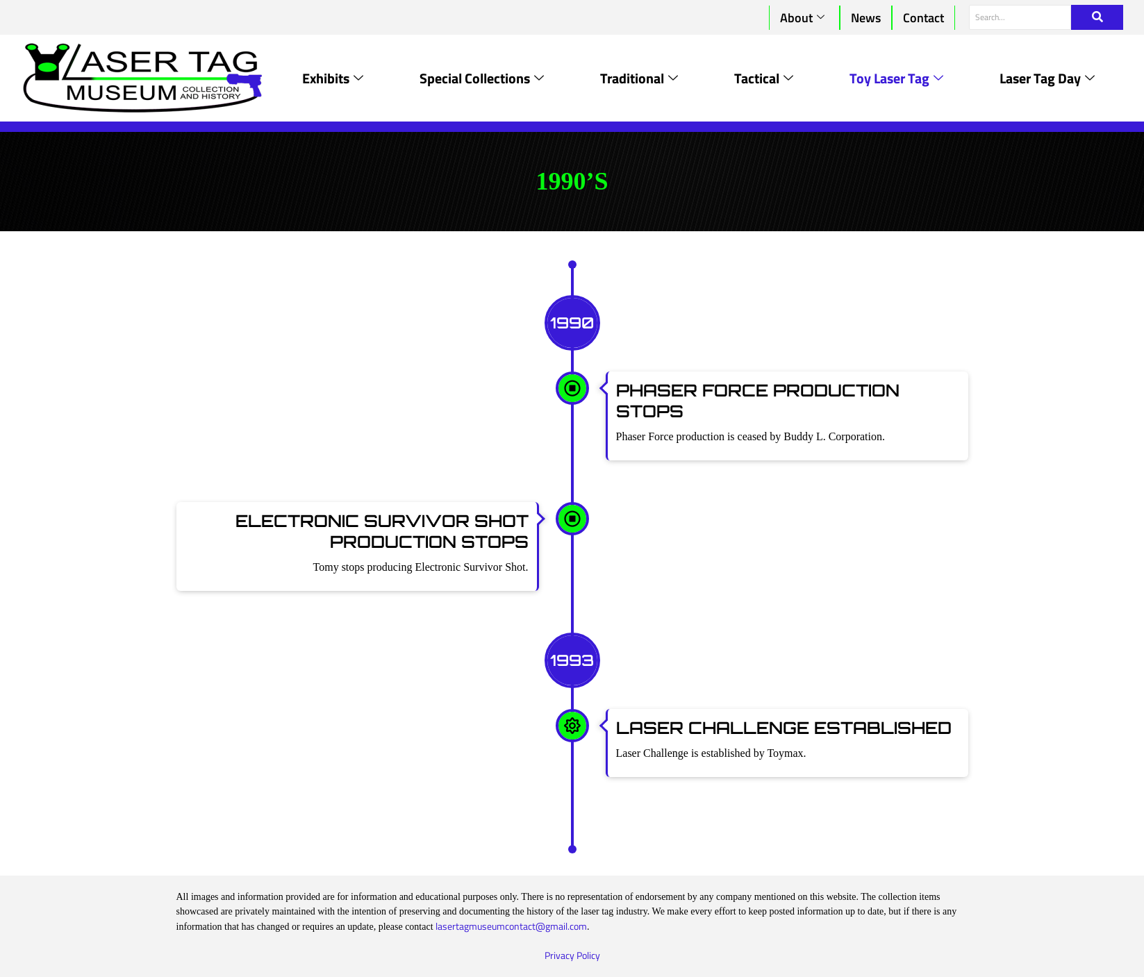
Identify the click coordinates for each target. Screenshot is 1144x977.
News (866, 17)
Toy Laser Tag (896, 78)
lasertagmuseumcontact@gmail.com (511, 926)
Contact (923, 17)
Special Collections (482, 78)
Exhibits (332, 78)
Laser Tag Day (1047, 78)
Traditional (639, 78)
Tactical (763, 78)
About (802, 17)
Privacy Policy (572, 955)
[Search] (1020, 17)
